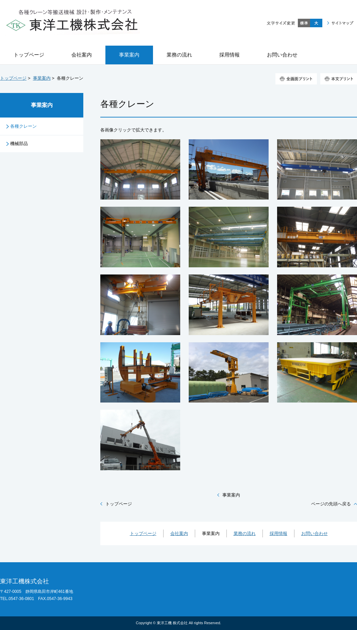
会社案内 (179, 533)
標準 (304, 23)
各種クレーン (23, 126)
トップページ (13, 78)
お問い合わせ (314, 533)
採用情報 (278, 533)
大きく (316, 23)
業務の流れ (245, 533)
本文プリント (338, 78)
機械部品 (19, 143)
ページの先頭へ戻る (331, 503)
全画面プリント (296, 78)
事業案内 (42, 78)
